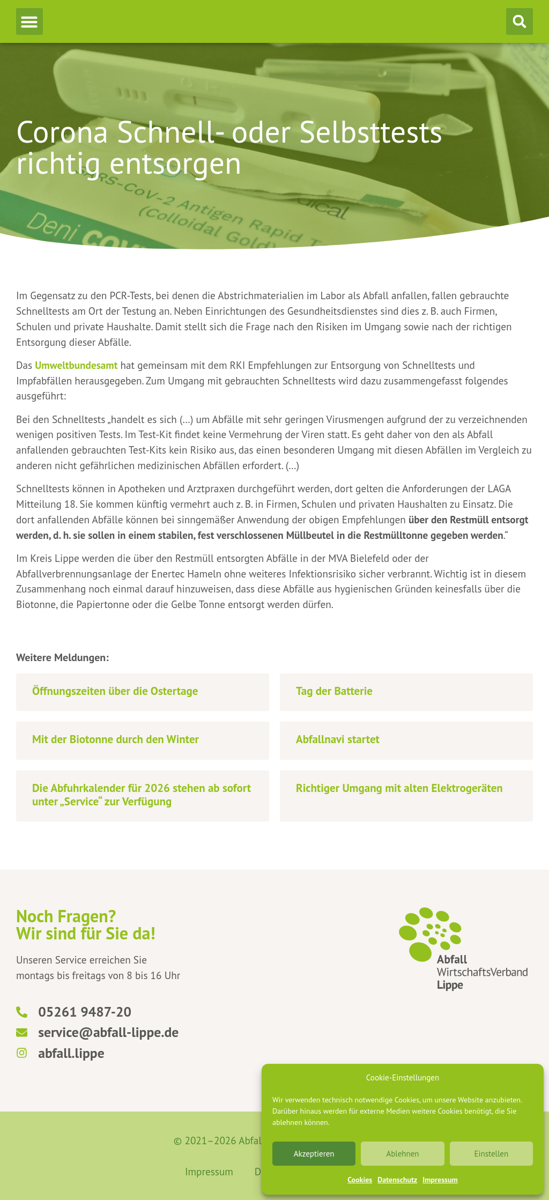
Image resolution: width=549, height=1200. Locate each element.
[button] (29, 21)
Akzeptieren (314, 1154)
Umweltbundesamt (76, 365)
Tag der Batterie (334, 691)
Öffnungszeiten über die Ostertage (115, 691)
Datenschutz (397, 1179)
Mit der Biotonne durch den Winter (115, 739)
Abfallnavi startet (338, 739)
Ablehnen (402, 1154)
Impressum (439, 1179)
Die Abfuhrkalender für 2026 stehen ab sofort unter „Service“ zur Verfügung (141, 795)
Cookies (359, 1179)
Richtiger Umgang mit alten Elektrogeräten (399, 788)
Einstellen (491, 1154)
